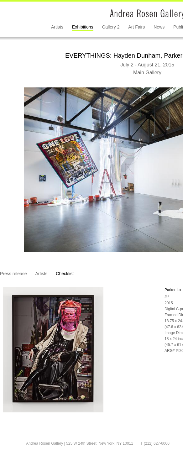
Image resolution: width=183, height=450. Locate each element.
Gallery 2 (110, 26)
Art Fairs (136, 26)
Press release (13, 273)
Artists (57, 26)
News (159, 26)
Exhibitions (82, 26)
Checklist (65, 273)
